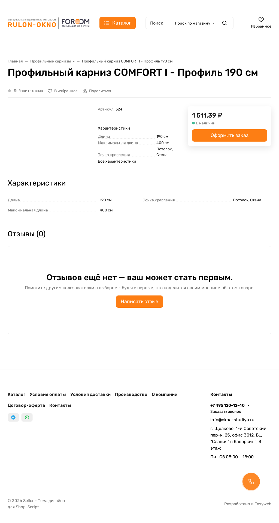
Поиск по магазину (192, 23)
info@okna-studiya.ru (232, 419)
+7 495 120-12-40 (227, 405)
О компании (164, 394)
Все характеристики (117, 161)
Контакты (60, 405)
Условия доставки (90, 394)
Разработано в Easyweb (247, 503)
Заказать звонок (225, 411)
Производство (131, 394)
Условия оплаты (48, 394)
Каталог (16, 394)
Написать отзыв (139, 301)
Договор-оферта (26, 405)
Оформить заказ (229, 135)
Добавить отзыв (28, 90)
